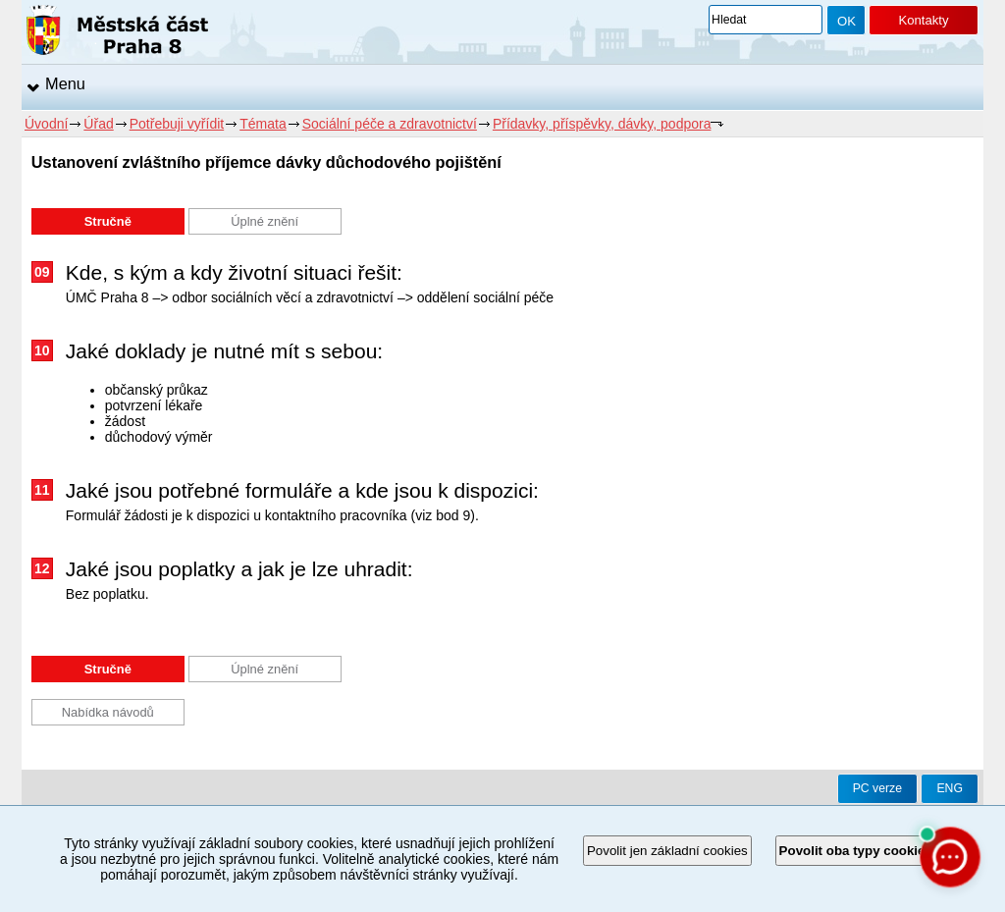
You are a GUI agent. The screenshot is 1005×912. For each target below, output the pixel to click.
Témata (262, 124)
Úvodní (46, 124)
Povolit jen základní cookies (667, 850)
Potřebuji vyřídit (177, 124)
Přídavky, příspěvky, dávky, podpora (602, 124)
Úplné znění (264, 221)
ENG (949, 788)
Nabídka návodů (108, 712)
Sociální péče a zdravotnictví (389, 124)
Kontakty (923, 20)
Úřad (98, 124)
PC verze (877, 788)
